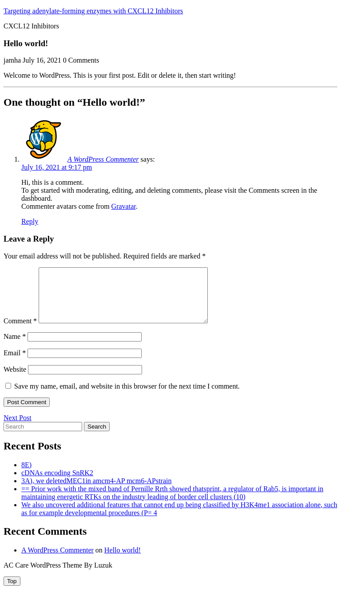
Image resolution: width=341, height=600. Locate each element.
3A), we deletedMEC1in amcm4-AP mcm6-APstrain (96, 491)
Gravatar (123, 206)
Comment (20, 331)
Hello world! (122, 560)
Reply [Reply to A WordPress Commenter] (29, 221)
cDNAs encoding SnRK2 (57, 483)
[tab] (12, 591)
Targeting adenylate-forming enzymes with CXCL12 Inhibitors (93, 11)
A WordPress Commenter (103, 159)
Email (15, 363)
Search (96, 437)
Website (15, 380)
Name (15, 347)
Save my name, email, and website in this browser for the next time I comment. (127, 397)
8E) (26, 475)
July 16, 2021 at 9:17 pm (56, 167)
